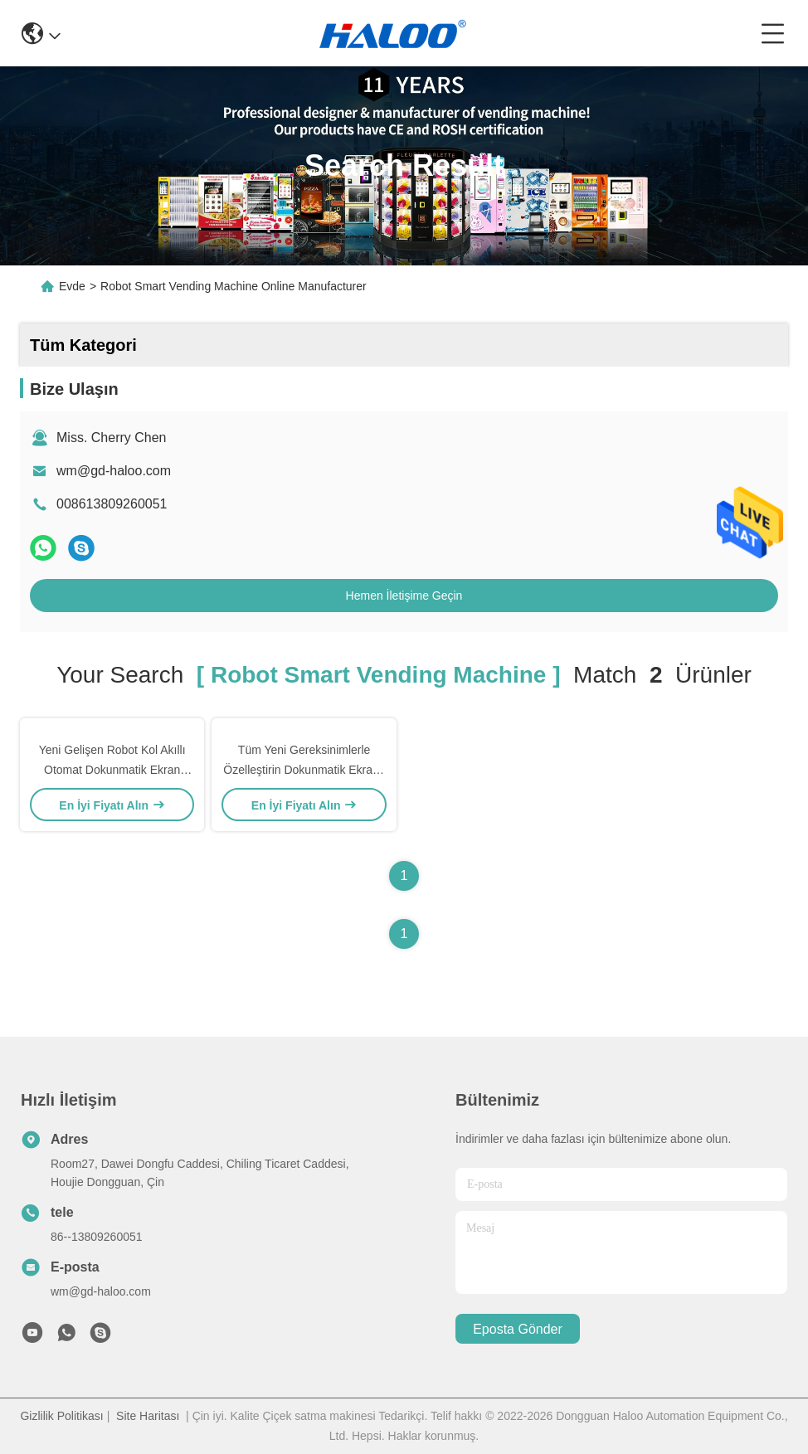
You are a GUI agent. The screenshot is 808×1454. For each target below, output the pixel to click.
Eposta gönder (517, 1329)
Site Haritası (147, 1415)
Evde (72, 286)
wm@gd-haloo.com (113, 471)
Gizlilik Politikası (61, 1415)
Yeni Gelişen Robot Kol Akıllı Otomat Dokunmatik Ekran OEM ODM (112, 769)
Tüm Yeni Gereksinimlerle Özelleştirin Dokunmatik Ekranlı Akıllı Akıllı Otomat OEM (304, 769)
